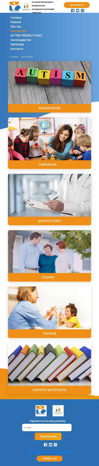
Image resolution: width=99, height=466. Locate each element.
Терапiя (49, 334)
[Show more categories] (89, 161)
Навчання (47, 165)
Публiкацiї (17, 44)
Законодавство (20, 40)
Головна (16, 17)
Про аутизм (18, 31)
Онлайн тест (49, 458)
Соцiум (47, 277)
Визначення (49, 108)
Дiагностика (49, 221)
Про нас (15, 26)
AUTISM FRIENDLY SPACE (26, 35)
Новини (15, 22)
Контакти (16, 49)
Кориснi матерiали (49, 390)
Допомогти (76, 5)
